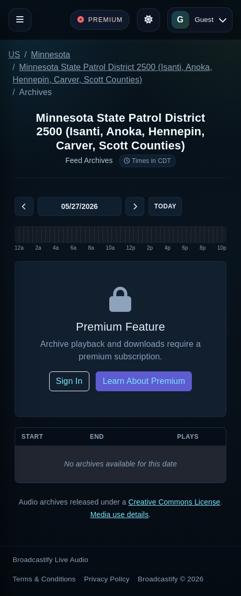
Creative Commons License (174, 502)
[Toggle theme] (148, 19)
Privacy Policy (107, 579)
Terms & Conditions (44, 579)
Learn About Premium (143, 381)
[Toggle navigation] (19, 19)
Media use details (119, 514)
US (14, 54)
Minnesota (50, 54)
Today (165, 206)
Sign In (69, 381)
